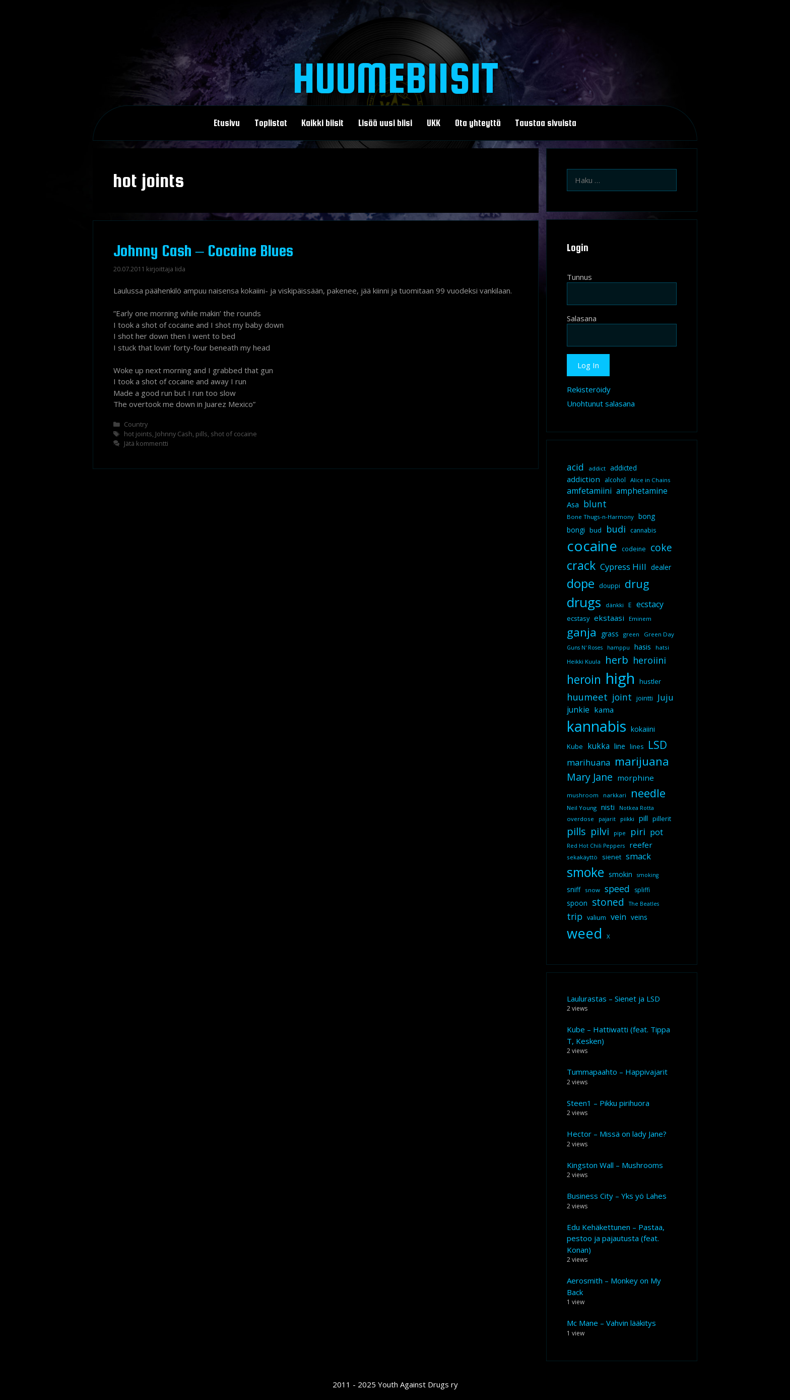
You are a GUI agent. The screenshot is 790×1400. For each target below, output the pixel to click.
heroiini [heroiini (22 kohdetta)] (649, 660)
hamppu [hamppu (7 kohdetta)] (618, 647)
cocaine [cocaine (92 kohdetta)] (592, 545)
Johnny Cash (173, 433)
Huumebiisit (395, 77)
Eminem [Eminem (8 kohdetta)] (640, 618)
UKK (433, 123)
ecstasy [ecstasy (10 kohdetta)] (578, 618)
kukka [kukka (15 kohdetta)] (598, 745)
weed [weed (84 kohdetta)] (584, 933)
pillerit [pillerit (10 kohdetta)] (661, 818)
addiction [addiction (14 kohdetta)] (583, 479)
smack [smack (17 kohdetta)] (638, 856)
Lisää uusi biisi (385, 123)
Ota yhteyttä (478, 123)
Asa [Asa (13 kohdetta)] (573, 504)
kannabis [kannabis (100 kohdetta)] (596, 726)
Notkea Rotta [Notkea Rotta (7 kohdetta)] (636, 807)
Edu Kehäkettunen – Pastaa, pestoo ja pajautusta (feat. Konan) (616, 1238)
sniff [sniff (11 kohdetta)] (573, 889)
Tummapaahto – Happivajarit (617, 1072)
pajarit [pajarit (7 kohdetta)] (607, 819)
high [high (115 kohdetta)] (620, 678)
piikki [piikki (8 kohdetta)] (627, 819)
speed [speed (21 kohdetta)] (617, 889)
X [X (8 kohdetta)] (608, 936)
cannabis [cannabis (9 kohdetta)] (643, 530)
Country (136, 424)
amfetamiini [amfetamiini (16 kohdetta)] (589, 490)
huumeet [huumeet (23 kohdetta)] (587, 696)
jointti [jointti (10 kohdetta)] (644, 698)
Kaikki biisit (322, 123)
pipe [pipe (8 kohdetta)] (620, 833)
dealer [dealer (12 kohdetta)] (661, 567)
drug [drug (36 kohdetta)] (637, 583)
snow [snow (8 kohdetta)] (592, 890)
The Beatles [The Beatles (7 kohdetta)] (644, 903)
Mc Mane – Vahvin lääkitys (611, 1323)
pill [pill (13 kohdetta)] (643, 818)
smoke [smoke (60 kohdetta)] (585, 872)
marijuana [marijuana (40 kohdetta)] (642, 761)
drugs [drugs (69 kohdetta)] (584, 602)
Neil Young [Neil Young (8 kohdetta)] (582, 807)
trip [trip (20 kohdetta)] (574, 916)
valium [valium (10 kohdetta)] (596, 917)
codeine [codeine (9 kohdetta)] (634, 549)
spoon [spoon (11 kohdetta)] (577, 903)
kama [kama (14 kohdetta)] (604, 710)
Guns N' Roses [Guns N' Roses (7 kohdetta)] (585, 647)
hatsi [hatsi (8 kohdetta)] (662, 647)
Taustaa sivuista (545, 123)
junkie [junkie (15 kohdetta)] (578, 709)
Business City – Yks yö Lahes (617, 1196)
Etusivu (227, 123)
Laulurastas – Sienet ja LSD (613, 999)
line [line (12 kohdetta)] (619, 746)
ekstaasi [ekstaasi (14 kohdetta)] (609, 618)
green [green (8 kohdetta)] (631, 634)
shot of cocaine (234, 433)
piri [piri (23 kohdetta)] (637, 831)
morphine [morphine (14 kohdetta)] (635, 778)
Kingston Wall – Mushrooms (615, 1165)
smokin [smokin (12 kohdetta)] (620, 874)
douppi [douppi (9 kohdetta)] (609, 585)
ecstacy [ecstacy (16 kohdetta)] (650, 604)
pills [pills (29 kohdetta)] (576, 831)
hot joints (138, 433)
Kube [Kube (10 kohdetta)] (575, 746)
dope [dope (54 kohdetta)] (581, 583)
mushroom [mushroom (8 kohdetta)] (583, 795)
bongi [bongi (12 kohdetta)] (576, 530)
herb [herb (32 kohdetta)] (616, 660)
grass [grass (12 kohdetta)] (610, 633)
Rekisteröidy (589, 389)
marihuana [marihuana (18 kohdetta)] (588, 762)
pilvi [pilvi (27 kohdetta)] (599, 831)
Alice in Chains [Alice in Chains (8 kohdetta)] (650, 480)
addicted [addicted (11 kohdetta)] (623, 468)
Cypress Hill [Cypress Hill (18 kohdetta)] (623, 566)
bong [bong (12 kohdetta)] (646, 516)
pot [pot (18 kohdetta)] (656, 832)
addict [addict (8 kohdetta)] (597, 468)
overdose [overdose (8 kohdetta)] (580, 819)
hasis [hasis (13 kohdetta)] (642, 646)
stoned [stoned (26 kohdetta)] (608, 902)
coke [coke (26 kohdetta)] (661, 547)
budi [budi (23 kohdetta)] (616, 528)
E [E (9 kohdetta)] (630, 605)
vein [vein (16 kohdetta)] (618, 916)
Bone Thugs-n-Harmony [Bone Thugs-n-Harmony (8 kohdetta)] (600, 516)
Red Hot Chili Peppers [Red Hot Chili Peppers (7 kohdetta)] (596, 845)
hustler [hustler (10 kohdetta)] (650, 681)
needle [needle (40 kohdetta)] (648, 792)
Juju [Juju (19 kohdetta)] (665, 697)
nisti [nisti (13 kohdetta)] (608, 807)
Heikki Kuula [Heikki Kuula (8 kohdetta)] (584, 661)
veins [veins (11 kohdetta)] (639, 917)
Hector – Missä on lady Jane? (617, 1134)
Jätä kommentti (146, 443)
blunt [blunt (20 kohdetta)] (595, 504)
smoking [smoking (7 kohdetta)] (648, 875)
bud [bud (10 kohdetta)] (595, 530)
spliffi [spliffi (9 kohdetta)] (642, 890)
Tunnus (579, 277)
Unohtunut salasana (601, 403)
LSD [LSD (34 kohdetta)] (657, 745)
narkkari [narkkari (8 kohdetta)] (614, 795)
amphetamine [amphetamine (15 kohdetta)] (642, 490)
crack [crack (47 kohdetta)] (581, 565)
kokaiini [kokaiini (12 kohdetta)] (643, 729)
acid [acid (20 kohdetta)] (575, 467)
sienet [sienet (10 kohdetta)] (611, 856)
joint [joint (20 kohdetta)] (622, 697)
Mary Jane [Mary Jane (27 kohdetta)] (590, 777)
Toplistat (270, 123)
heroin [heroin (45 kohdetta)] (584, 679)
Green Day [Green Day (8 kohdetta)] (659, 634)
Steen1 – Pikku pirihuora (608, 1103)
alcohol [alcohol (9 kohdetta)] (615, 480)
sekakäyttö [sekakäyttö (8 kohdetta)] (582, 857)
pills (201, 433)
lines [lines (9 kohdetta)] (636, 746)
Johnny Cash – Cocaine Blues (203, 250)
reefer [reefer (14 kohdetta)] (640, 845)
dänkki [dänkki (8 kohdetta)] (615, 605)
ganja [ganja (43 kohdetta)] (582, 632)
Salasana (582, 318)
